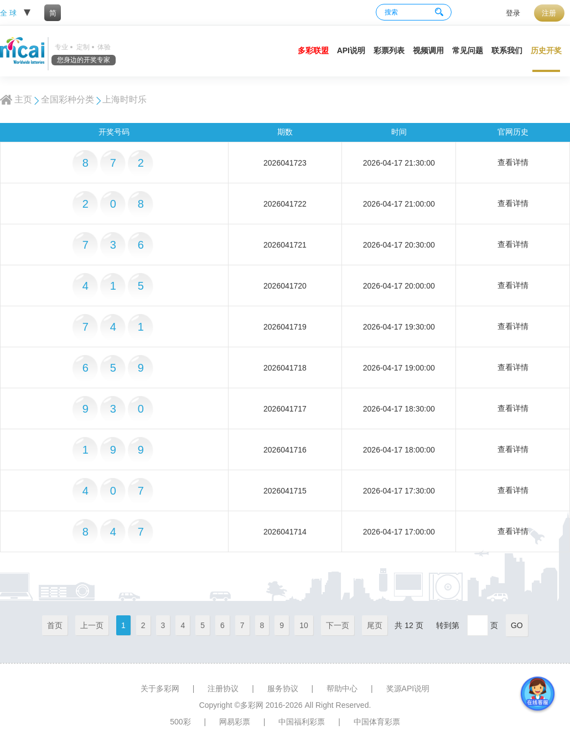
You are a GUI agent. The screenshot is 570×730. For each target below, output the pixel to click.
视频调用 (428, 50)
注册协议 (223, 688)
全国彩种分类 (67, 99)
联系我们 (506, 50)
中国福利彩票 (301, 721)
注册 (549, 13)
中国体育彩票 (377, 721)
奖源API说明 (408, 688)
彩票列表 (389, 50)
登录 (513, 13)
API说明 (351, 50)
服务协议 (282, 688)
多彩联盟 (313, 50)
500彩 (180, 721)
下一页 (337, 625)
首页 (55, 625)
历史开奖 (546, 50)
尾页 (374, 625)
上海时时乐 (124, 99)
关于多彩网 (160, 688)
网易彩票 (234, 721)
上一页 (91, 625)
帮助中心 (342, 688)
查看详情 (513, 162)
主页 (23, 99)
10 (303, 625)
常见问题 (467, 50)
